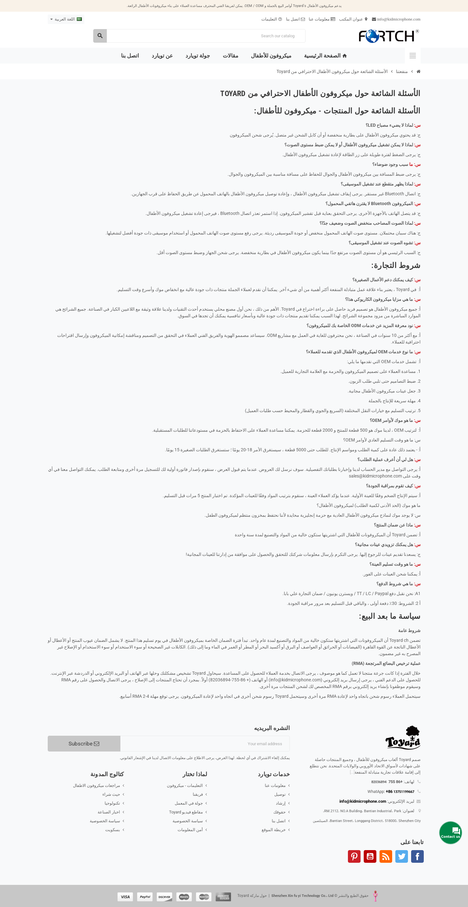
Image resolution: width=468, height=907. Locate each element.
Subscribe (84, 743)
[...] (352, 772)
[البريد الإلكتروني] (205, 744)
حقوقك (279, 812)
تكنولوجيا (112, 803)
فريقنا (198, 794)
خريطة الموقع (274, 829)
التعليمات (271, 19)
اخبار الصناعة (109, 812)
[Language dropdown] (66, 19)
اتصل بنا (295, 19)
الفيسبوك (417, 856)
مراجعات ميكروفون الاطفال (96, 785)
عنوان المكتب (353, 19)
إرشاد (281, 803)
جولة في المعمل (189, 803)
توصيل (280, 794)
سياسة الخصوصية (188, 821)
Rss (386, 856)
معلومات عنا (322, 19)
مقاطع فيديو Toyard (186, 812)
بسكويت (112, 829)
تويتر (401, 856)
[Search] (199, 36)
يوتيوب (370, 856)
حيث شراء (111, 794)
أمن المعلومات (190, 829)
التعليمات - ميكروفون (185, 785)
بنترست (354, 856)
